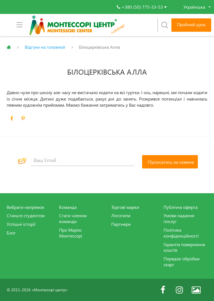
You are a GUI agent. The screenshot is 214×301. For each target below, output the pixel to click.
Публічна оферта (181, 207)
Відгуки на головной (45, 47)
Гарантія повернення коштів (184, 247)
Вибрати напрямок (25, 207)
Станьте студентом (26, 215)
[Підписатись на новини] (170, 161)
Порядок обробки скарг (182, 262)
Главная (9, 47)
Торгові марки (125, 207)
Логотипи (120, 215)
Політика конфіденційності (181, 233)
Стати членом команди (73, 218)
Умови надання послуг (179, 218)
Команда (68, 207)
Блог (11, 233)
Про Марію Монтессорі (70, 233)
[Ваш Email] (82, 160)
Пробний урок (191, 24)
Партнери (121, 224)
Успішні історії (21, 224)
